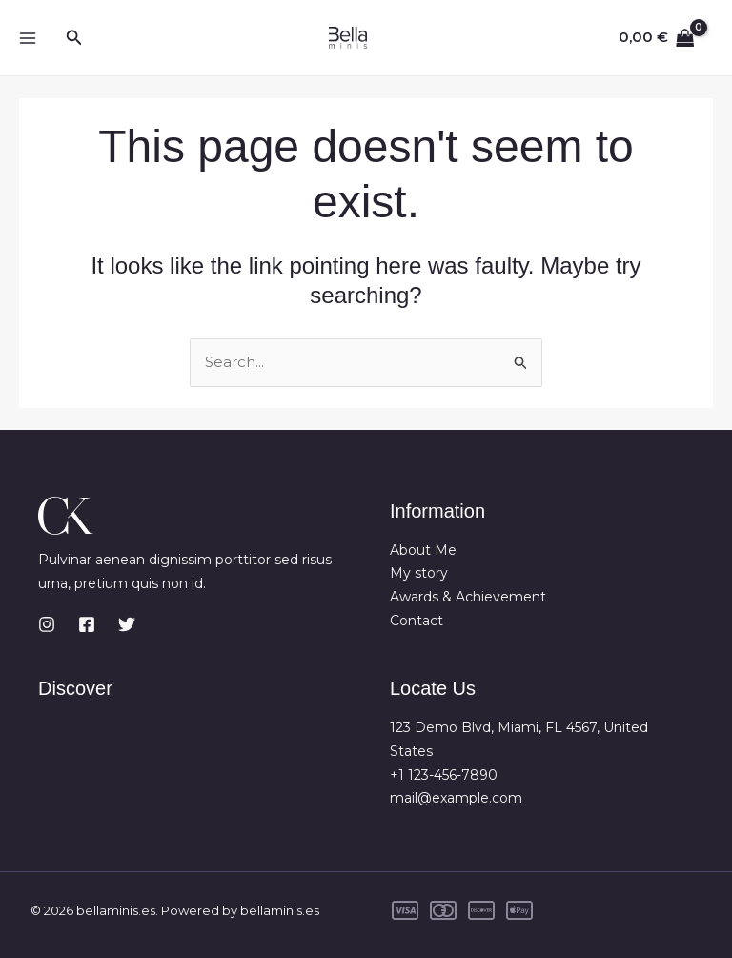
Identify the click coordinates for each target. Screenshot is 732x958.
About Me (423, 550)
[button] (74, 38)
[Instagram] (46, 624)
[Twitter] (126, 624)
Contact (416, 620)
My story (419, 573)
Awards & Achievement (468, 596)
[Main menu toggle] (27, 37)
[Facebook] (86, 624)
